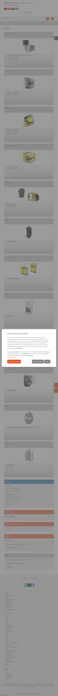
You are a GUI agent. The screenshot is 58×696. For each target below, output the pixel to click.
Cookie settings (38, 361)
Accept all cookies (14, 361)
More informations (12, 357)
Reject (47, 361)
